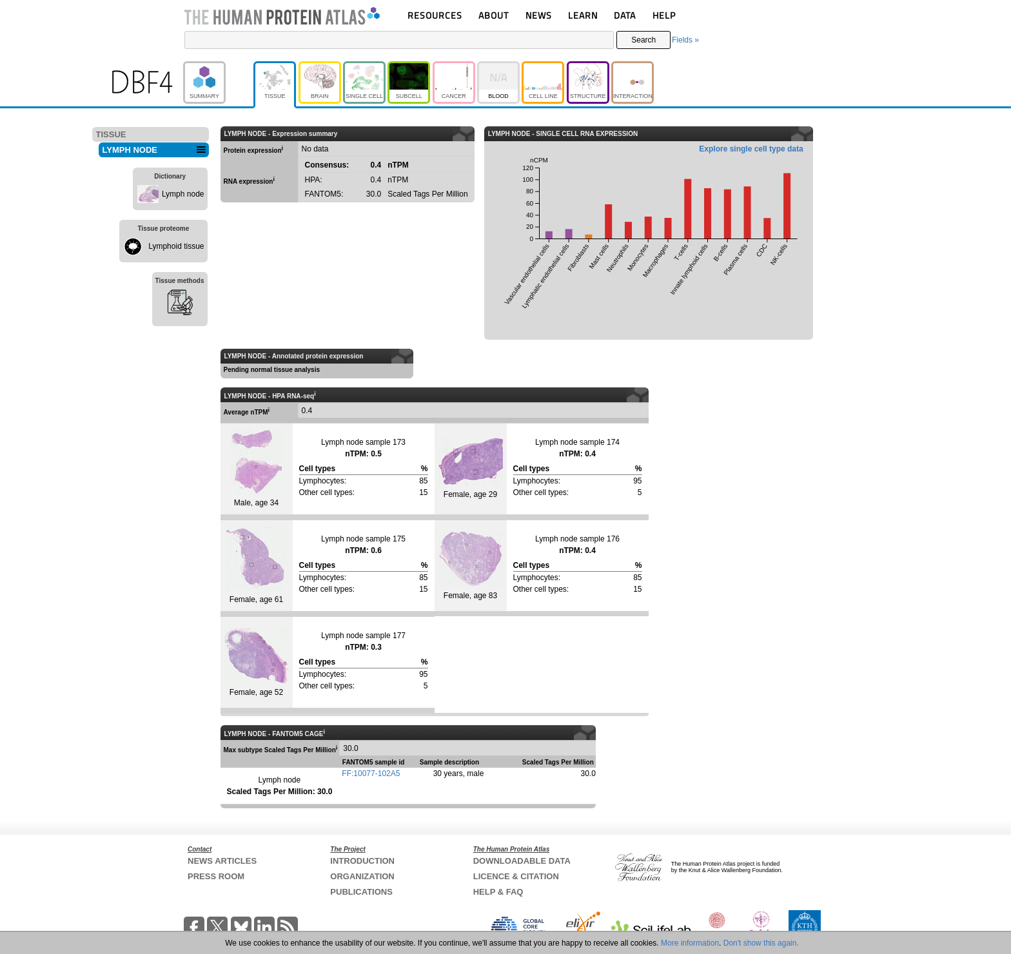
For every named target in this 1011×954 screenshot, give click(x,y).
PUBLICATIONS (361, 892)
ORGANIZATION (362, 876)
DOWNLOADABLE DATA (522, 861)
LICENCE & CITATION (516, 876)
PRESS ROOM (216, 876)
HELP (664, 15)
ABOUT (493, 15)
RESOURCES (434, 15)
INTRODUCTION (362, 861)
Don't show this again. (761, 943)
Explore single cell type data (751, 148)
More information (690, 943)
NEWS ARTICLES (222, 861)
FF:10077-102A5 (371, 773)
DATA (625, 15)
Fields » (685, 39)
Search (643, 39)
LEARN (583, 15)
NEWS (538, 15)
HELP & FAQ (498, 892)
